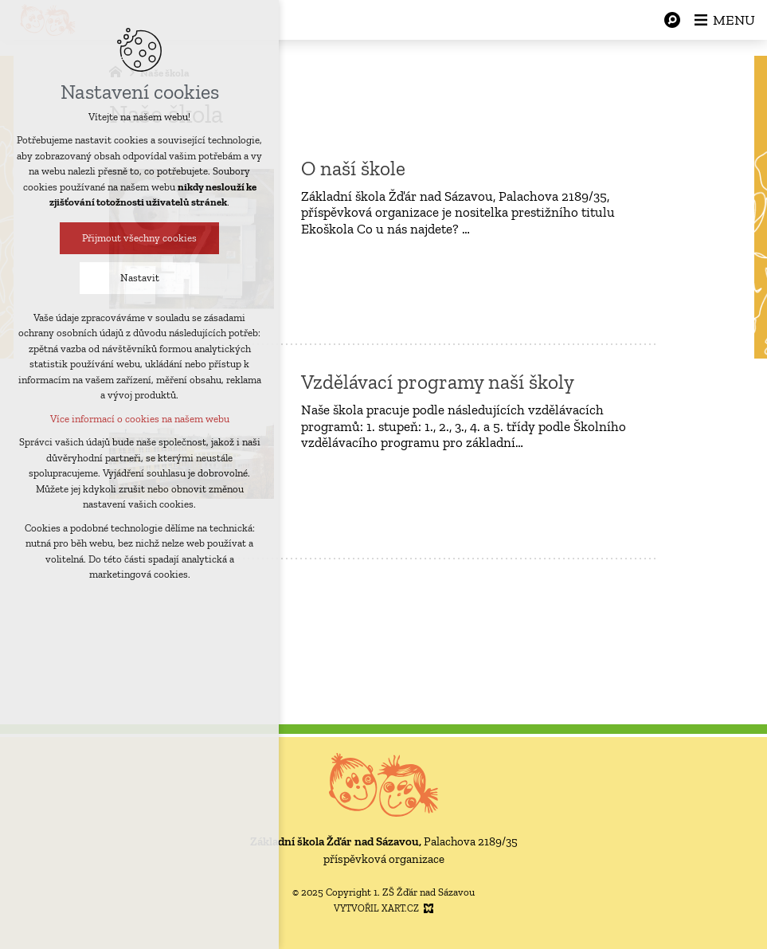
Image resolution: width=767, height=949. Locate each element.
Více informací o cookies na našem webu (133, 419)
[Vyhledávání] (672, 20)
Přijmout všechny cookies (133, 238)
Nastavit (133, 278)
